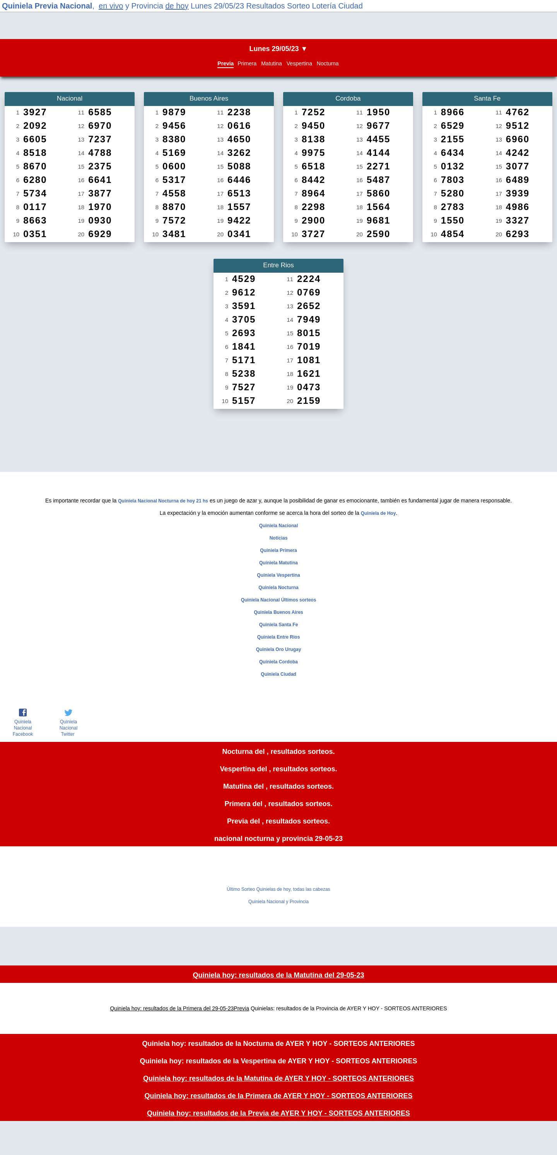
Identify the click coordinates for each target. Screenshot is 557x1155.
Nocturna (328, 63)
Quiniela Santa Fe (278, 624)
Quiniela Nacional (278, 525)
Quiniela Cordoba (278, 662)
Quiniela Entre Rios (278, 637)
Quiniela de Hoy (378, 513)
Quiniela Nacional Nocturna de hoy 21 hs (163, 501)
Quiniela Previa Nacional (47, 6)
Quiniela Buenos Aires (278, 612)
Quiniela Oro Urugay (278, 649)
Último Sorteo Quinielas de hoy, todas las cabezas (278, 889)
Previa (225, 63)
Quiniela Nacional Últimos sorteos (278, 600)
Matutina (271, 63)
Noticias (279, 538)
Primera (246, 63)
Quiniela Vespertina (278, 575)
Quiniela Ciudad (278, 674)
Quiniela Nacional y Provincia (278, 901)
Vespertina (299, 63)
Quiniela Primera (278, 550)
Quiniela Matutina (278, 563)
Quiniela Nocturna (278, 587)
